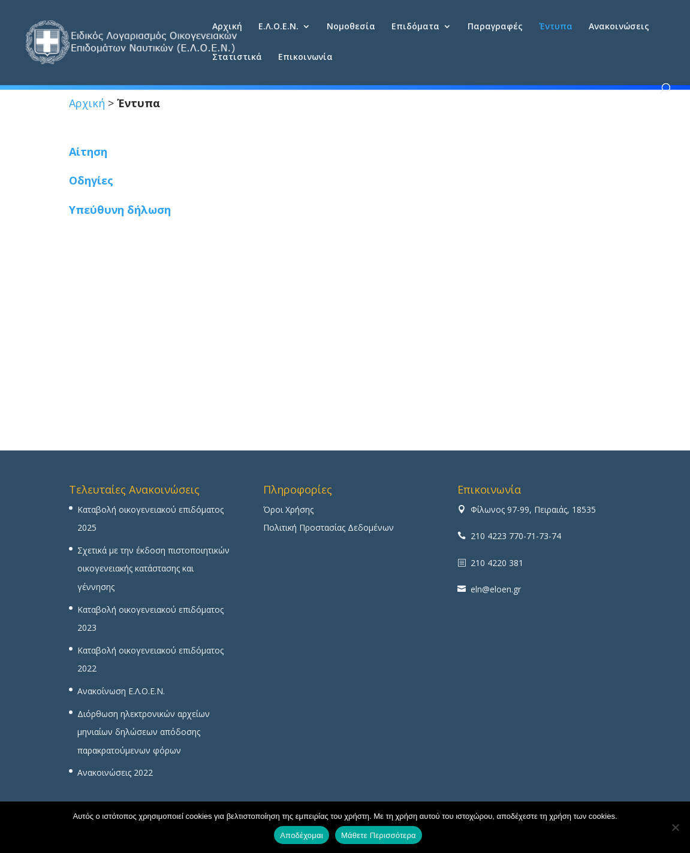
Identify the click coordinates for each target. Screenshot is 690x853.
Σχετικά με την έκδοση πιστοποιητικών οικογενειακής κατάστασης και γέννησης (153, 568)
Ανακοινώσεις (619, 27)
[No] (675, 827)
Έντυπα (556, 27)
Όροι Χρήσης (288, 509)
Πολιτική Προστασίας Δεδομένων (328, 527)
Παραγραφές (495, 27)
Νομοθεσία (351, 27)
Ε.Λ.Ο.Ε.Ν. (278, 27)
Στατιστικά (237, 57)
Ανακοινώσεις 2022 (115, 772)
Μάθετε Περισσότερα (378, 835)
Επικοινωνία (305, 57)
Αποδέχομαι (301, 835)
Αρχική (227, 27)
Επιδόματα (415, 27)
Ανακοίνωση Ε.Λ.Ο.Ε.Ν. (121, 691)
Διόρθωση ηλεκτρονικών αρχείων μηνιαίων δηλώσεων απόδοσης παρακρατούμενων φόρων (143, 732)
